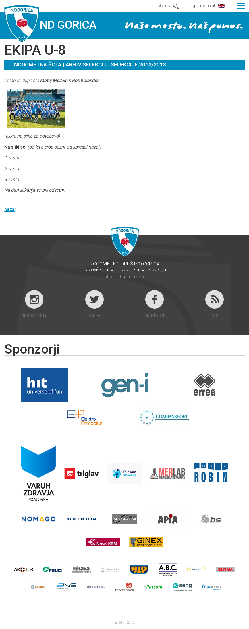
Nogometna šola (37, 64)
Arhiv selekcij (86, 64)
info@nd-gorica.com (124, 277)
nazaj (10, 209)
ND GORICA (50, 24)
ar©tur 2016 (124, 622)
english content (201, 5)
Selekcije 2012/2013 (138, 64)
